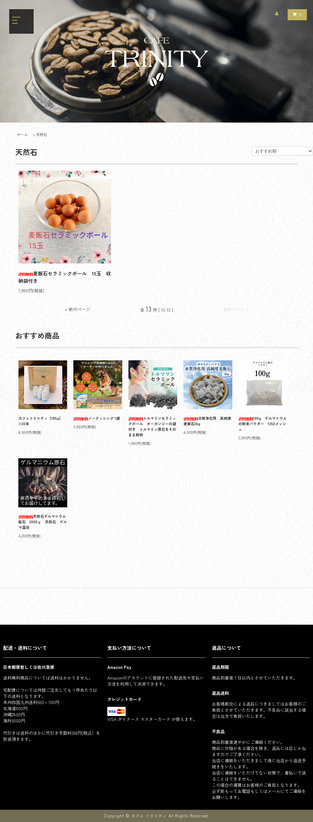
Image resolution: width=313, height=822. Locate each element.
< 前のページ (77, 309)
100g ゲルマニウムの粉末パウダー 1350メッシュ (262, 423)
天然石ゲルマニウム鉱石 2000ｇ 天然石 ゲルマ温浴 (42, 521)
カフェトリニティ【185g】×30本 (40, 420)
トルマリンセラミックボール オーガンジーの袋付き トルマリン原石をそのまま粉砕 (152, 426)
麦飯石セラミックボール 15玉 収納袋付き (64, 277)
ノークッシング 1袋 (96, 418)
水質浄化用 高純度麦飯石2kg (207, 420)
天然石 (41, 134)
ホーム (22, 134)
